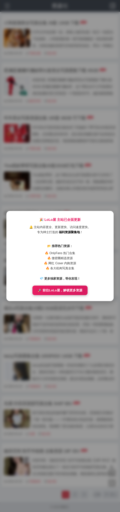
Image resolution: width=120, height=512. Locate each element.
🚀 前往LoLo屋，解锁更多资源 (60, 290)
